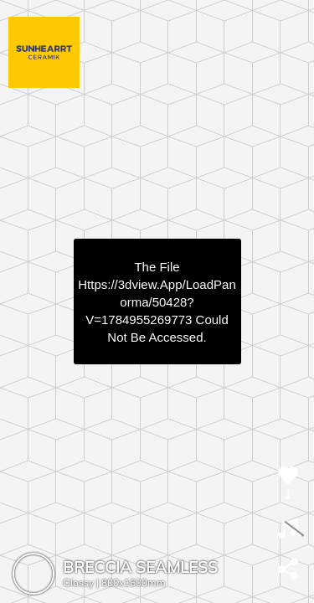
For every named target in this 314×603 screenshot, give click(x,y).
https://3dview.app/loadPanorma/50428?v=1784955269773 (156, 302)
